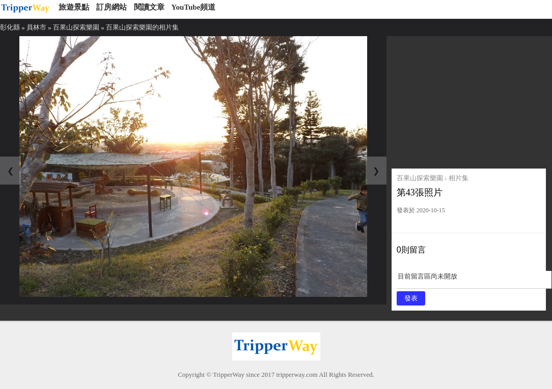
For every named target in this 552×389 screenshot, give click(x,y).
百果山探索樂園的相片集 (142, 27)
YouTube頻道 (193, 7)
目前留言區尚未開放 (474, 280)
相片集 (458, 178)
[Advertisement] (469, 99)
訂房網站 (111, 7)
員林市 (36, 27)
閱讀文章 (149, 7)
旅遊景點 (74, 7)
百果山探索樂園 (76, 27)
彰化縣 (10, 27)
